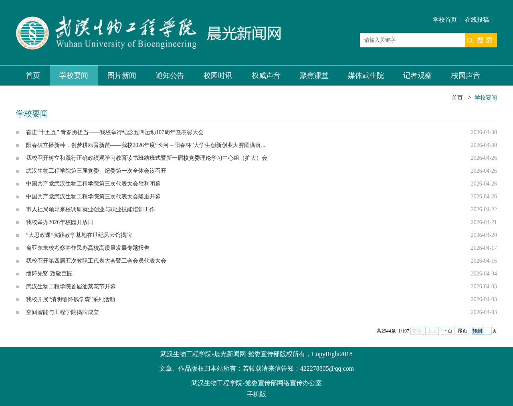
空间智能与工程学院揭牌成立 (62, 312)
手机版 (256, 394)
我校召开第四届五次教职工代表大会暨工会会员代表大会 (96, 261)
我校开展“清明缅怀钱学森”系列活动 (70, 299)
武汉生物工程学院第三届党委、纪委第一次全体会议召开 (96, 171)
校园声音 (465, 75)
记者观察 (417, 75)
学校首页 (445, 19)
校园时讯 (218, 75)
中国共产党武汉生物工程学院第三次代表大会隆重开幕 (93, 197)
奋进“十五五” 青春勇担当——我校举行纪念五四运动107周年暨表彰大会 (115, 132)
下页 (447, 331)
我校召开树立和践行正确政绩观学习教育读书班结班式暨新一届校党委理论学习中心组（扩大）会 (146, 158)
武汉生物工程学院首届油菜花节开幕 (71, 287)
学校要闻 (73, 75)
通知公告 (170, 75)
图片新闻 (121, 75)
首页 (33, 75)
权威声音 (266, 75)
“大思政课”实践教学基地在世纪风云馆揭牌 (79, 235)
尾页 (462, 331)
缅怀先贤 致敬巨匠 (49, 274)
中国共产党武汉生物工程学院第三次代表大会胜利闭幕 (93, 184)
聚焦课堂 (314, 75)
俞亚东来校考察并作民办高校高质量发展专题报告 (87, 248)
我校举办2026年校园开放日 (59, 222)
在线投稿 (477, 19)
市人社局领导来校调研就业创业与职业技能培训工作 (90, 209)
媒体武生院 (366, 75)
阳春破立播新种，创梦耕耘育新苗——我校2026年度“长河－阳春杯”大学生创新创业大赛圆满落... (145, 145)
